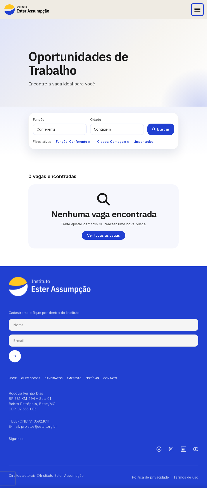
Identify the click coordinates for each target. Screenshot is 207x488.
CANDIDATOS (54, 379)
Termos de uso (185, 478)
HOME (13, 379)
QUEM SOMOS (30, 379)
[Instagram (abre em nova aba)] (171, 450)
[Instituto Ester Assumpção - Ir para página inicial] (26, 9)
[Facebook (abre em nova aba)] (159, 450)
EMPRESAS (74, 379)
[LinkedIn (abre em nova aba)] (183, 450)
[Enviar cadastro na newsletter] (15, 357)
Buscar (160, 129)
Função (38, 119)
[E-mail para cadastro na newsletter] (103, 342)
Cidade (95, 119)
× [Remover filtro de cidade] (128, 141)
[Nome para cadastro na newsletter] (103, 326)
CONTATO (110, 379)
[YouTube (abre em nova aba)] (195, 450)
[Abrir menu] (197, 9)
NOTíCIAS (92, 379)
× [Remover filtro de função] (89, 141)
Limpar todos (143, 141)
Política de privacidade (150, 478)
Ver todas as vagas (103, 235)
